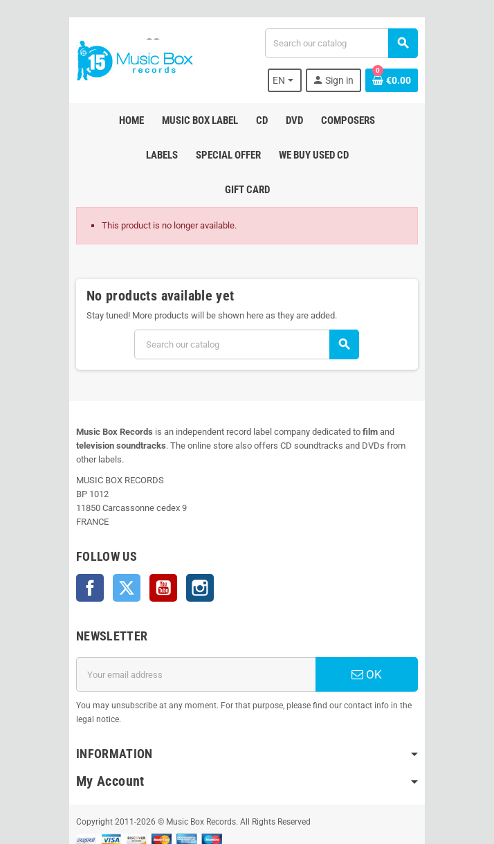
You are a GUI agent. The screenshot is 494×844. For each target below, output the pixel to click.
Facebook (81, 539)
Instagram (191, 539)
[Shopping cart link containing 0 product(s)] (400, 80)
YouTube (154, 539)
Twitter (117, 539)
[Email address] (193, 626)
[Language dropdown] (293, 80)
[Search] (344, 43)
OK (373, 626)
